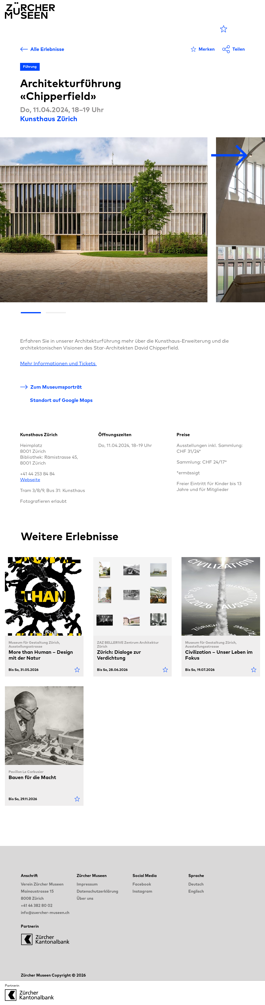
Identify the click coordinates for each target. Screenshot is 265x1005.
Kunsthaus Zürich (48, 118)
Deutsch (196, 884)
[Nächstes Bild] (229, 156)
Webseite (30, 479)
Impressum (87, 884)
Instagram (142, 891)
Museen (96, 29)
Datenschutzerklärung (97, 891)
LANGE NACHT (160, 29)
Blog (122, 29)
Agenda (65, 29)
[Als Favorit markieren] (203, 49)
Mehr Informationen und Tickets (58, 363)
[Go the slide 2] (56, 312)
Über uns (85, 898)
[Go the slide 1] (31, 312)
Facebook (141, 884)
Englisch (196, 891)
